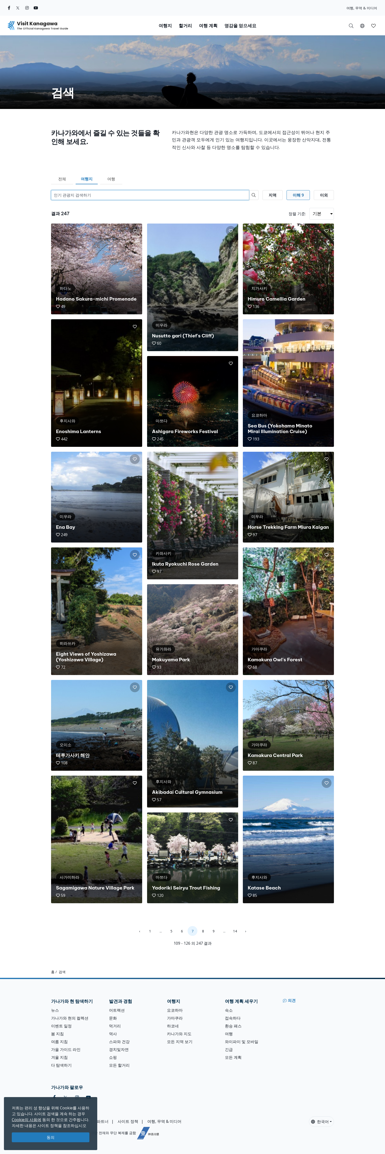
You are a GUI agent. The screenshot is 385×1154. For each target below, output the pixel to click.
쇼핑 (113, 1057)
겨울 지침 (59, 1057)
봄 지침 (57, 1033)
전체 (62, 179)
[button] (362, 25)
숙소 (229, 1010)
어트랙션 (117, 1010)
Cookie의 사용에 (26, 1119)
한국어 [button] (320, 1121)
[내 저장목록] (373, 25)
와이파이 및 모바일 (241, 1041)
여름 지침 (59, 1041)
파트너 (103, 1121)
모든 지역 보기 (179, 1041)
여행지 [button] (165, 25)
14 (235, 931)
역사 (113, 1033)
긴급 (229, 1049)
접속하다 (233, 1018)
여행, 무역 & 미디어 (361, 8)
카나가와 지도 (179, 1033)
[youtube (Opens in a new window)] (36, 8)
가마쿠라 (175, 1018)
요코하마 (175, 1010)
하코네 (173, 1026)
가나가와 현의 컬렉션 (69, 1018)
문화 (113, 1018)
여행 (111, 179)
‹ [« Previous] (139, 931)
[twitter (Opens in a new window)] (18, 8)
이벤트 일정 (61, 1026)
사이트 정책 (128, 1121)
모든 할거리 (119, 1065)
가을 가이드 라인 (66, 1049)
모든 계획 (233, 1057)
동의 (51, 1137)
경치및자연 (119, 1049)
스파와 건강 (119, 1041)
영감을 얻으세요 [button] (240, 25)
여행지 (87, 179)
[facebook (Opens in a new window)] (9, 8)
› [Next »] (245, 931)
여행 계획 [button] (208, 25)
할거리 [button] (185, 25)
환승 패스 (233, 1026)
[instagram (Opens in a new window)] (27, 8)
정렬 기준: (297, 213)
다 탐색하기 (61, 1065)
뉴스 (55, 1010)
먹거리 (115, 1026)
